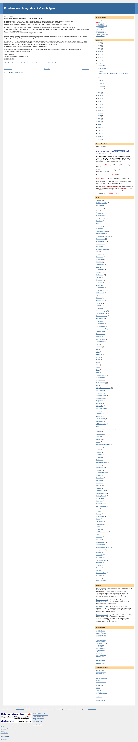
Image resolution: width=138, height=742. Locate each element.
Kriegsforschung (100, 650)
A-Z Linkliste (99, 200)
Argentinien (99, 221)
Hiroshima (29, 62)
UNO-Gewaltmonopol (102, 532)
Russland (98, 485)
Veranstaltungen (100, 542)
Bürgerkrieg (99, 259)
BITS (97, 251)
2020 (99, 54)
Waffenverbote (100, 562)
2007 (99, 118)
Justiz (97, 372)
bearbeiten (99, 246)
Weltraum (98, 568)
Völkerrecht (53, 62)
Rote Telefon (99, 483)
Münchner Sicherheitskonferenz (105, 429)
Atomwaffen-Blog (101, 640)
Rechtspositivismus (101, 472)
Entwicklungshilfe (101, 290)
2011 (99, 107)
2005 (99, 124)
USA (49, 62)
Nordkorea (99, 439)
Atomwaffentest (100, 239)
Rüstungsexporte (101, 493)
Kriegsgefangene (101, 395)
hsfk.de (2, 726)
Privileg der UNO (20, 709)
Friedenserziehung (101, 313)
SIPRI (97, 508)
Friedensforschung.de (102, 600)
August (102, 71)
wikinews (98, 578)
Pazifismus (99, 454)
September (103, 68)
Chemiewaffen (100, 264)
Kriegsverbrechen (40, 62)
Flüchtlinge (99, 305)
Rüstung (98, 488)
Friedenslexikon (100, 318)
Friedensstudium (100, 326)
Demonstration (100, 269)
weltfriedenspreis (101, 635)
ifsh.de (98, 687)
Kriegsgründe (100, 398)
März (101, 83)
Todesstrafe (99, 524)
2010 (99, 110)
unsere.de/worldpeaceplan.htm (40, 715)
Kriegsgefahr (99, 393)
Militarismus (99, 421)
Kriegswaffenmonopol (119, 150)
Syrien (98, 519)
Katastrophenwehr (101, 375)
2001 (99, 136)
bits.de (98, 688)
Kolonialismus (100, 380)
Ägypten (98, 213)
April (101, 80)
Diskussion (99, 282)
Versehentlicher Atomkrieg (103, 547)
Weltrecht (98, 570)
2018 (99, 60)
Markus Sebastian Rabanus (104, 588)
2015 (99, 95)
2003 (99, 130)
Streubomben (100, 516)
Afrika (97, 210)
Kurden (98, 411)
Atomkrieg (99, 226)
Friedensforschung (101, 316)
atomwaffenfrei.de (101, 682)
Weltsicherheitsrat (101, 573)
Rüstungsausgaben (101, 490)
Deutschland (99, 275)
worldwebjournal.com (38, 716)
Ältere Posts (85, 69)
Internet (98, 357)
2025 (99, 43)
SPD (97, 511)
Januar (102, 89)
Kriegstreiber (99, 406)
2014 (99, 98)
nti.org (98, 680)
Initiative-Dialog (100, 36)
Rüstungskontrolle (101, 496)
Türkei (98, 526)
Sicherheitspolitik (101, 506)
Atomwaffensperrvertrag (103, 236)
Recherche (99, 470)
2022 (99, 49)
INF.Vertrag (99, 354)
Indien (97, 352)
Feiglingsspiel (100, 300)
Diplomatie (99, 280)
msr (46, 62)
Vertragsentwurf (100, 550)
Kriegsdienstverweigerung (103, 388)
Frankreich (99, 308)
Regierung (99, 475)
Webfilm (98, 565)
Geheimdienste (100, 334)
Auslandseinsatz (100, 244)
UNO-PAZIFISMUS (101, 26)
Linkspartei (99, 413)
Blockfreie (99, 254)
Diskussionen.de (100, 660)
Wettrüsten (99, 575)
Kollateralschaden (101, 377)
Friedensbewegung (101, 311)
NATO (97, 436)
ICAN (97, 349)
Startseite (47, 69)
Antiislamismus (100, 218)
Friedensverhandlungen (103, 329)
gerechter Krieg (100, 339)
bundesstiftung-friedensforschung (105, 677)
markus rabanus (92, 709)
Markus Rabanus (103, 146)
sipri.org (98, 692)
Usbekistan (99, 537)
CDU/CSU (99, 262)
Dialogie (98, 277)
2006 (99, 121)
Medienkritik (99, 416)
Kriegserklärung (100, 648)
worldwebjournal (100, 631)
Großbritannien (100, 341)
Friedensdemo (100, 31)
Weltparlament (100, 673)
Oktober (102, 65)
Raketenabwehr (100, 467)
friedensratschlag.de (102, 678)
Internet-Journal (100, 662)
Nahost (98, 431)
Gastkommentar (100, 331)
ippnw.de (98, 690)
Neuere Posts (8, 69)
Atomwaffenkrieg (12, 62)
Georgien (98, 336)
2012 (99, 104)
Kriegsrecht (99, 403)
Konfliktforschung (101, 383)
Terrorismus (99, 521)
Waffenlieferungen (101, 560)
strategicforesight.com (102, 693)
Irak (97, 362)
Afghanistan (99, 208)
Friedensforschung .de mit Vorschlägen (29, 8)
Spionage (98, 514)
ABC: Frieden (100, 34)
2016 (99, 93)
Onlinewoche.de (4, 739)
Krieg (97, 385)
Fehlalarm (99, 298)
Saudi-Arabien (100, 498)
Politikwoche (99, 460)
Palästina (98, 452)
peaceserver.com (101, 637)
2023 (99, 46)
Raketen (98, 465)
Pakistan (98, 449)
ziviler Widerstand (101, 580)
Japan (33, 62)
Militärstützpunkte (101, 424)
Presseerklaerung (101, 462)
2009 (99, 113)
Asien (97, 223)
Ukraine (98, 529)
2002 (99, 133)
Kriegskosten (99, 400)
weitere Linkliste (100, 700)
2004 (99, 127)
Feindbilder (99, 303)
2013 (99, 101)
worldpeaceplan (100, 630)
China (97, 267)
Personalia (99, 457)
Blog (106, 34)
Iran (97, 365)
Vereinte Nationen (101, 544)
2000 (99, 139)
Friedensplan (99, 321)
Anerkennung (100, 215)
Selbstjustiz (99, 501)
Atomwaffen (99, 228)
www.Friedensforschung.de (40, 713)
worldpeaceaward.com (38, 718)
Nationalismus (100, 434)
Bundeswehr (99, 257)
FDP (97, 295)
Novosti (98, 442)
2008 (99, 116)
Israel (97, 367)
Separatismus (100, 503)
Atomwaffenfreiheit (101, 231)
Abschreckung (100, 205)
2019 (99, 57)
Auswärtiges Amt (101, 672)
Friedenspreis (100, 29)
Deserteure (99, 272)
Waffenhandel (100, 557)
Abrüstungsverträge (101, 203)
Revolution (99, 480)
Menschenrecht (100, 418)
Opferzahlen (99, 447)
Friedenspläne (100, 27)
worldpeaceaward (101, 633)
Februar (102, 86)
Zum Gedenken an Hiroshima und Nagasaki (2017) (23, 18)
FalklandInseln (100, 293)
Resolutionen (99, 478)
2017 (99, 63)
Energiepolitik (100, 287)
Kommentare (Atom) (17, 72)
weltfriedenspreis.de (38, 719)
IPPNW (98, 359)
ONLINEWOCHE (101, 20)
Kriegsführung (100, 390)
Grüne (98, 344)
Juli (101, 77)
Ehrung (98, 285)
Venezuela (99, 539)
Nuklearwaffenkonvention (103, 444)
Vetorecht (98, 552)
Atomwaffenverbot (21, 62)
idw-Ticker (99, 697)
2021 (99, 51)
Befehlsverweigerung (102, 249)
